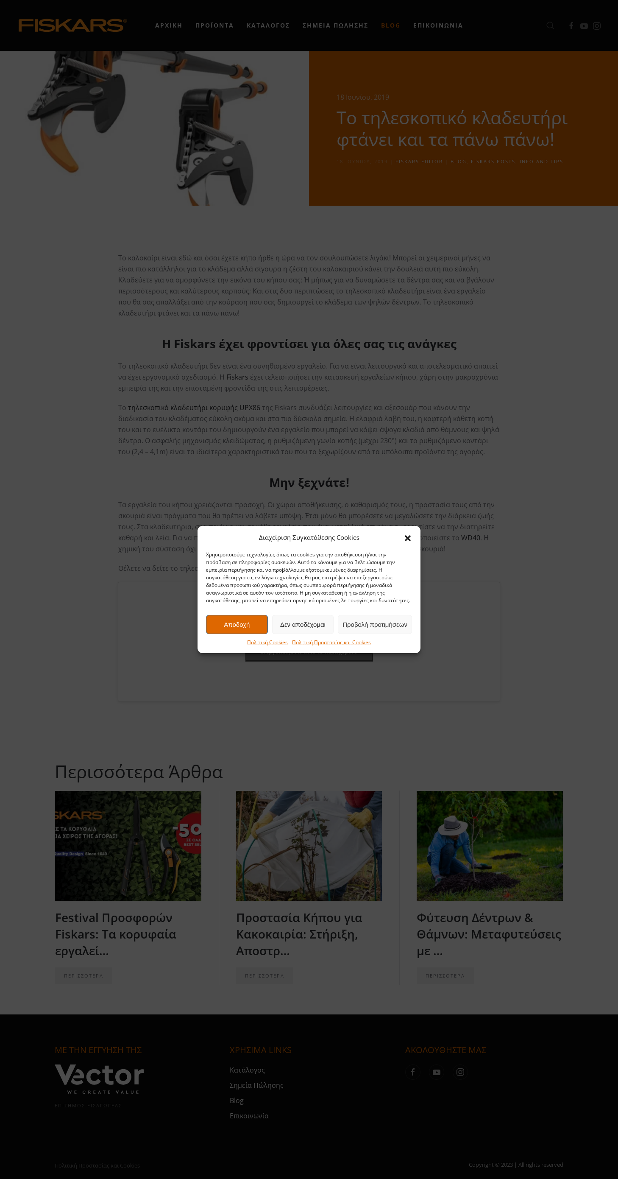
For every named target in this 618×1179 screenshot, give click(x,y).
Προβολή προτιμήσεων (374, 624)
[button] (408, 537)
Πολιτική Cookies (267, 642)
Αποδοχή (237, 624)
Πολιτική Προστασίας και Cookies (331, 642)
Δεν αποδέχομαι (303, 624)
